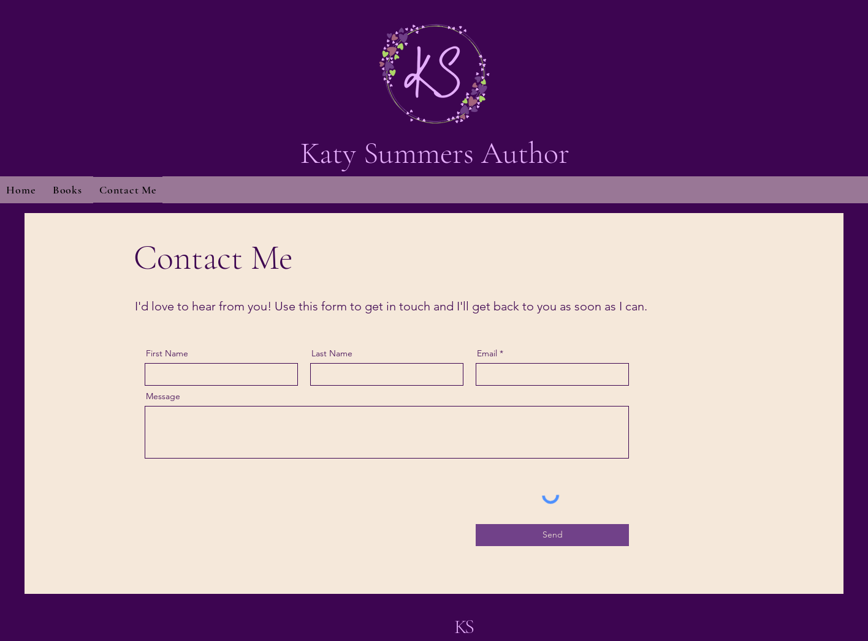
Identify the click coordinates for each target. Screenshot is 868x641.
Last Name (331, 353)
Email (487, 353)
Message (163, 396)
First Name (167, 353)
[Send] (552, 535)
